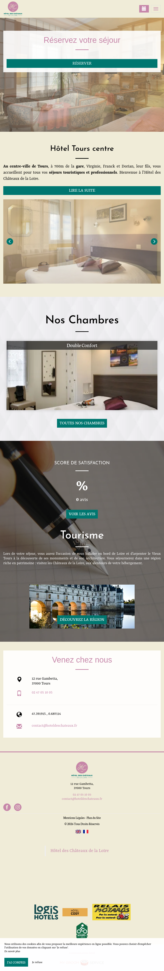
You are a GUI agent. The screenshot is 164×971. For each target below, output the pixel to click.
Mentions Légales (73, 818)
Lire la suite (82, 190)
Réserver (81, 63)
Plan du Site (94, 818)
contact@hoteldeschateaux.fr (54, 726)
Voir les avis (82, 513)
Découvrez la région (82, 619)
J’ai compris (16, 962)
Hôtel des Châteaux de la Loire (79, 850)
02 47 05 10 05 (42, 693)
